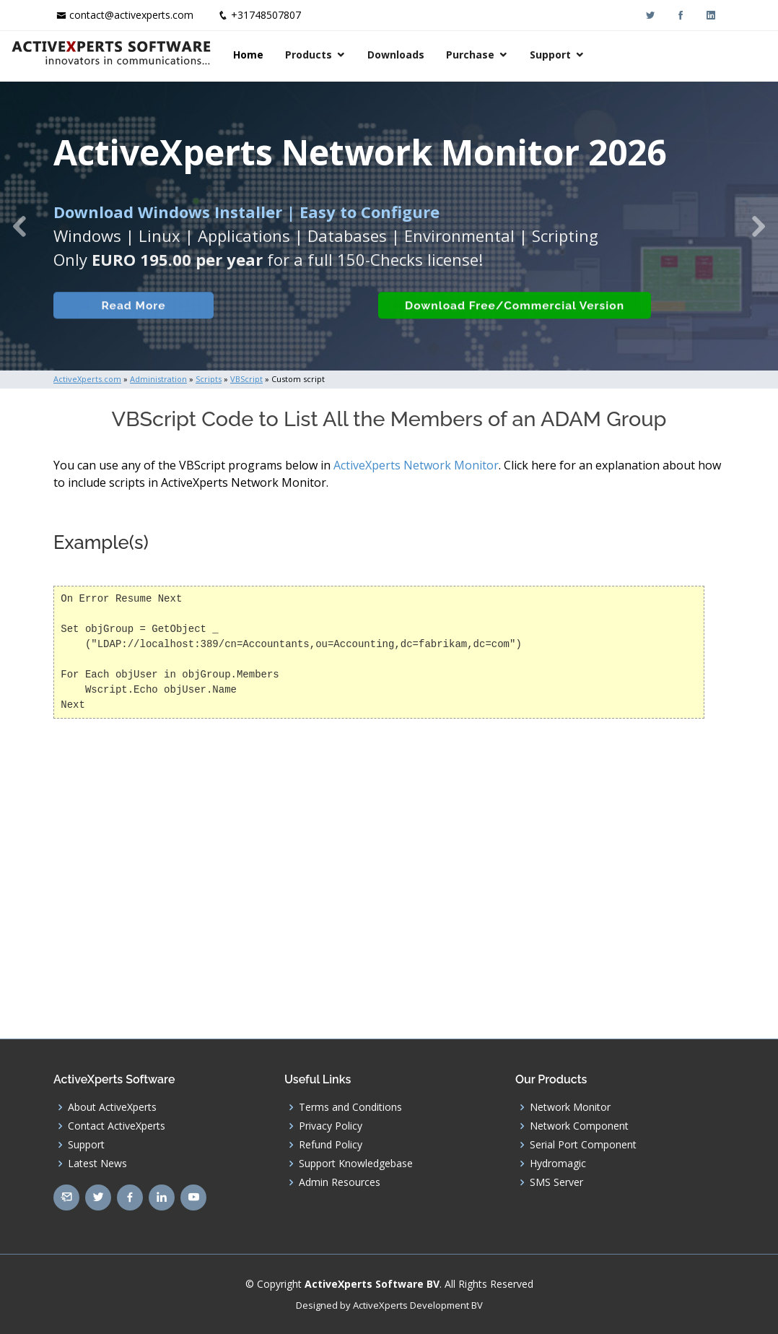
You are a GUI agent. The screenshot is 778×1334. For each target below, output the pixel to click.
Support (679, 54)
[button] (19, 226)
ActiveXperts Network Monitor (416, 465)
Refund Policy (330, 1145)
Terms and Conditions (350, 1107)
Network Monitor (570, 1107)
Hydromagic (558, 1163)
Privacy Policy (330, 1126)
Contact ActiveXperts (116, 1126)
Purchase (599, 54)
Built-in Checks (279, 317)
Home (377, 54)
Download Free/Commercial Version (506, 317)
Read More (125, 317)
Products (437, 54)
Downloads (525, 54)
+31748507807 (266, 15)
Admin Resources (339, 1182)
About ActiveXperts (112, 1107)
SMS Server (556, 1182)
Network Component (579, 1126)
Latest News (97, 1163)
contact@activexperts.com (131, 15)
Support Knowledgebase (356, 1163)
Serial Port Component (583, 1145)
